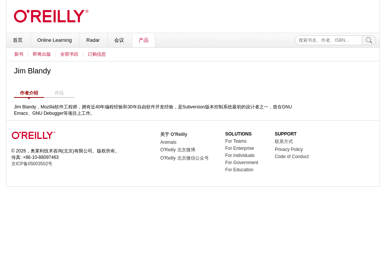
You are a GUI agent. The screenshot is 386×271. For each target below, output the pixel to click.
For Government (241, 162)
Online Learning (55, 40)
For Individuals (240, 155)
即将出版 (42, 54)
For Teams (236, 141)
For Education (239, 169)
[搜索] (369, 40)
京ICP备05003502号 (31, 163)
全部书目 (69, 54)
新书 (18, 54)
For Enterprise (239, 148)
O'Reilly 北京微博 (177, 149)
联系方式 (284, 141)
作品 (59, 93)
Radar (93, 40)
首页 (18, 40)
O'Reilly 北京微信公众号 (184, 158)
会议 (120, 40)
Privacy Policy (289, 149)
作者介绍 (29, 93)
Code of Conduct (292, 156)
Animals (168, 142)
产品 (144, 40)
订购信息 (97, 54)
